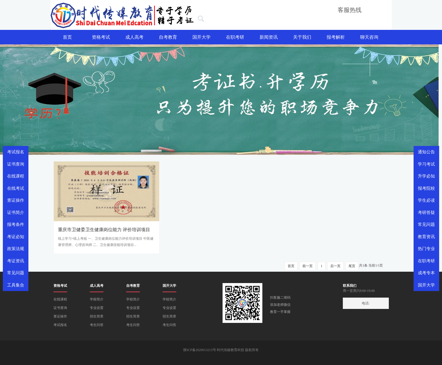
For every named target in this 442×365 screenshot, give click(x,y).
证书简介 (15, 212)
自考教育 (168, 37)
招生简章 (96, 316)
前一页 (307, 266)
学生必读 (426, 200)
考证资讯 (15, 261)
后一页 (335, 266)
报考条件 (15, 224)
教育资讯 (426, 236)
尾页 (351, 266)
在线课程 (60, 299)
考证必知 (15, 236)
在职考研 (235, 37)
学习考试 (426, 164)
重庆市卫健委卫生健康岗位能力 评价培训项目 (104, 231)
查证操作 (60, 316)
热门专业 (426, 248)
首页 (67, 37)
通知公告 (426, 152)
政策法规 (15, 248)
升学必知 (426, 176)
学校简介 (96, 299)
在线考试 (15, 188)
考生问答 (96, 325)
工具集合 (15, 285)
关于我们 (302, 37)
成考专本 (426, 273)
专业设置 (96, 308)
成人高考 (134, 37)
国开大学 (201, 37)
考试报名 (60, 325)
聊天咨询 (369, 37)
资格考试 (101, 37)
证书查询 (60, 308)
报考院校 (426, 188)
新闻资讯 (269, 37)
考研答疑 (426, 212)
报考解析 (336, 37)
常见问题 (426, 224)
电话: (366, 303)
